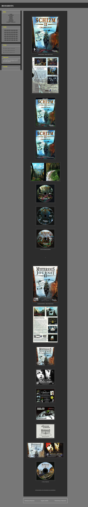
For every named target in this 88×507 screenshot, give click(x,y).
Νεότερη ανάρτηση (29, 500)
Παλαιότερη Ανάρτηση (60, 500)
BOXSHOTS (7, 6)
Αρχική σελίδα (44, 500)
